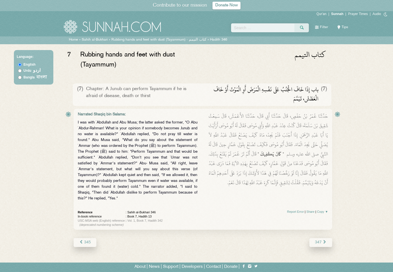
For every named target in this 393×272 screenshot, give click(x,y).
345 (85, 242)
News (154, 267)
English (30, 64)
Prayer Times (358, 14)
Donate (230, 267)
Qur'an (322, 14)
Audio (376, 14)
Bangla (35, 77)
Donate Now (226, 5)
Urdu (32, 71)
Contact (213, 267)
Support (170, 267)
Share (310, 211)
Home (73, 39)
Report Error (295, 211)
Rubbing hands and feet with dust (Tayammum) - (159, 39)
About (140, 267)
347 (321, 242)
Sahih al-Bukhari (95, 39)
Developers (192, 267)
